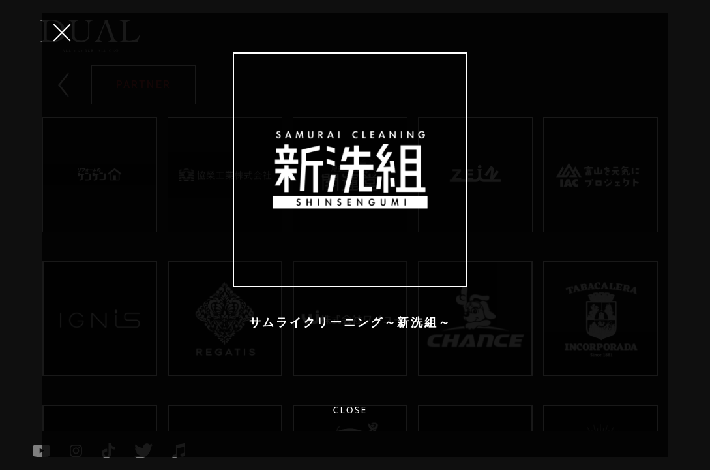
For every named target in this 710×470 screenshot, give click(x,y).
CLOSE (61, 32)
